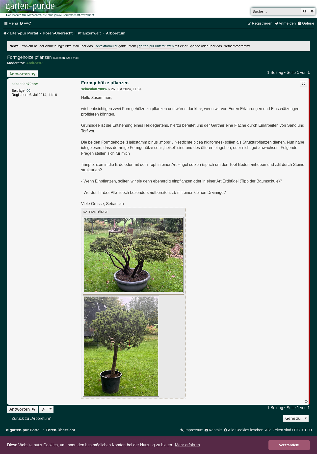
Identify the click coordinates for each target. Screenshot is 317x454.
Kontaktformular (105, 46)
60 (28, 90)
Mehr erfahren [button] (187, 445)
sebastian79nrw (25, 84)
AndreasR (34, 63)
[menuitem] (25, 23)
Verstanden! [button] (289, 445)
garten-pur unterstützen (156, 46)
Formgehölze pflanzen (29, 57)
